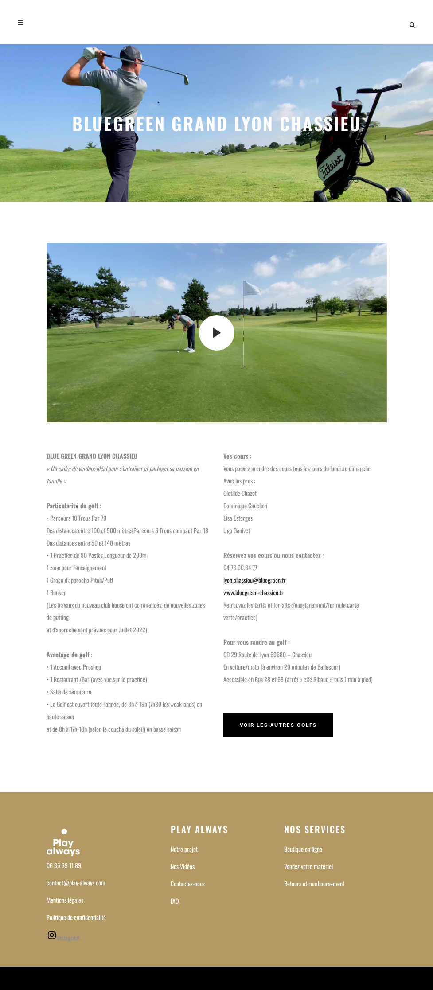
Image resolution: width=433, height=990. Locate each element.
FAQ (175, 900)
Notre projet (184, 849)
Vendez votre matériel (308, 866)
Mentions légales (65, 899)
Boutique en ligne (303, 849)
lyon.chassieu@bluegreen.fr (254, 580)
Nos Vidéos (183, 866)
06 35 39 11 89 (64, 865)
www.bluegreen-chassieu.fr (253, 592)
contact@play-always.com (76, 882)
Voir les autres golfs (278, 725)
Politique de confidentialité (76, 917)
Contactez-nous (188, 883)
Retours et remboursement (314, 883)
